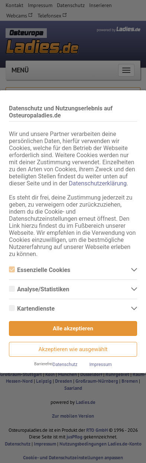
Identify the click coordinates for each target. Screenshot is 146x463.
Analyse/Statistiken (39, 289)
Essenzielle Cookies (39, 269)
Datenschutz (65, 364)
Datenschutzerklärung (98, 183)
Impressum (100, 364)
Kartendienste (32, 308)
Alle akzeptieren (73, 328)
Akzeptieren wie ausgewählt (73, 349)
